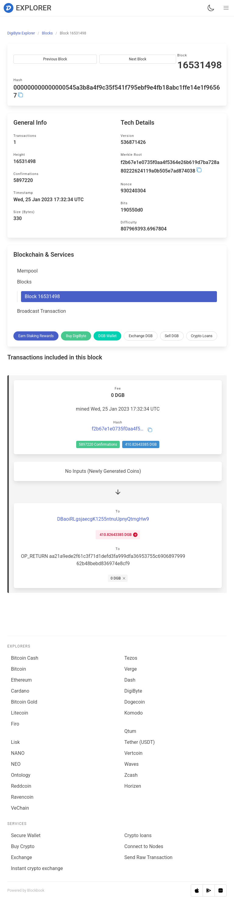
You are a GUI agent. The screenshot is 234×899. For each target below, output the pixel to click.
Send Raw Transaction (148, 857)
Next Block (137, 59)
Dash (129, 680)
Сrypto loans (138, 835)
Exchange (21, 857)
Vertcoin (133, 753)
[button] (226, 8)
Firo (15, 724)
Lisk (15, 742)
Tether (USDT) (139, 742)
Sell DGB (172, 336)
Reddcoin (21, 786)
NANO (17, 753)
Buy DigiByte (76, 336)
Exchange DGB (140, 336)
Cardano (20, 691)
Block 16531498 (42, 296)
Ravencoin (22, 797)
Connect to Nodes (143, 846)
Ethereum (21, 680)
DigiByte (133, 691)
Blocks (24, 282)
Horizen (132, 786)
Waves (131, 764)
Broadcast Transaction (41, 311)
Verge (130, 669)
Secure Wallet (26, 835)
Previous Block (55, 59)
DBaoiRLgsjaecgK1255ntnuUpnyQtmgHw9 (103, 519)
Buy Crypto (22, 846)
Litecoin (19, 713)
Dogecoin (134, 702)
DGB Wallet (107, 336)
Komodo (133, 713)
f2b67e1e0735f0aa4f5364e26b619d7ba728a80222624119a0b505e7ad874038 (118, 428)
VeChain (20, 808)
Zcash (131, 775)
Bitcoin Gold (24, 702)
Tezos (130, 658)
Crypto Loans (202, 336)
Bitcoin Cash (24, 658)
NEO (16, 764)
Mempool (27, 271)
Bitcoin (18, 669)
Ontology (20, 775)
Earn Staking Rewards (36, 336)
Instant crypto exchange (37, 868)
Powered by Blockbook (25, 890)
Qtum (130, 731)
